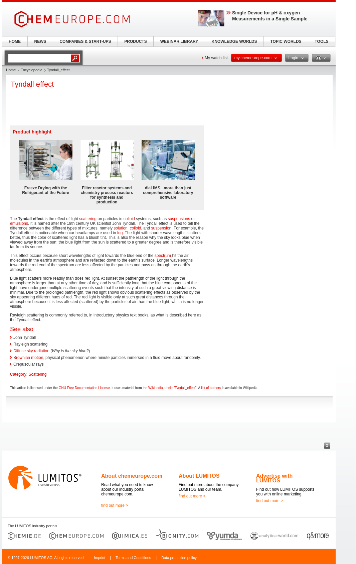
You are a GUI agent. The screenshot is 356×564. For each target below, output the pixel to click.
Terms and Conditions (133, 558)
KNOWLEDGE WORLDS (234, 41)
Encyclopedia (31, 70)
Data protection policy (179, 558)
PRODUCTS (135, 41)
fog (120, 232)
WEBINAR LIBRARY (179, 41)
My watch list (216, 58)
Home (11, 70)
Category (18, 374)
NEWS (40, 41)
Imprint (99, 558)
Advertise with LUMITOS (274, 478)
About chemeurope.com (131, 476)
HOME (15, 41)
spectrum (163, 255)
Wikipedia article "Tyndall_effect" (172, 388)
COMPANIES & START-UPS (85, 41)
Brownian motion (28, 357)
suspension (161, 228)
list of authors (211, 388)
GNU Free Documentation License (84, 388)
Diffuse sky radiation (31, 351)
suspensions (179, 218)
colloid (129, 218)
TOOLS (321, 41)
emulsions (19, 223)
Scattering (37, 374)
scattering (88, 218)
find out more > (114, 505)
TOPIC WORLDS (285, 41)
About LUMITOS (199, 476)
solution (120, 228)
